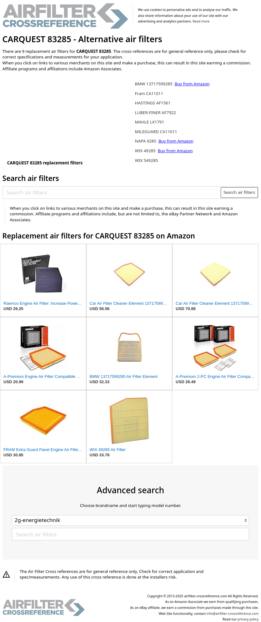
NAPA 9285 (146, 141)
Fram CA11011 (149, 93)
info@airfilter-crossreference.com (233, 613)
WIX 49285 (146, 150)
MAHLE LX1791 (149, 122)
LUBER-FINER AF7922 (155, 112)
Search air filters (239, 192)
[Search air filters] (112, 192)
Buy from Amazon (192, 84)
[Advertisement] (54, 117)
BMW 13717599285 (154, 84)
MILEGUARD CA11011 (156, 131)
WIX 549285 (146, 160)
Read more (201, 21)
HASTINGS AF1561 (153, 103)
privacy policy (248, 619)
